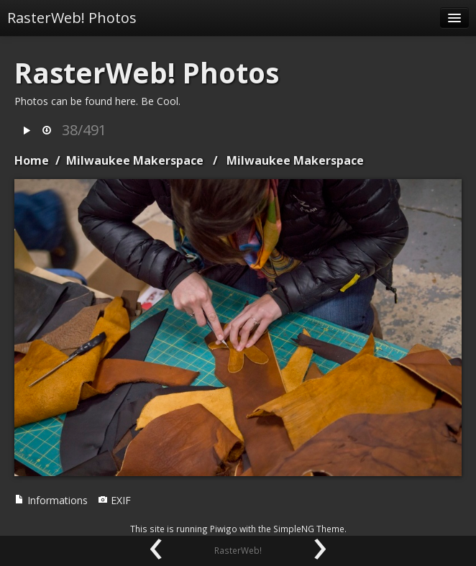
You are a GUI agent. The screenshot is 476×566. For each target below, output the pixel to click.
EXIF (114, 500)
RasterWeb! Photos (72, 17)
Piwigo (223, 528)
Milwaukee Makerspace (134, 160)
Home (31, 160)
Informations (51, 500)
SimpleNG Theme (308, 528)
